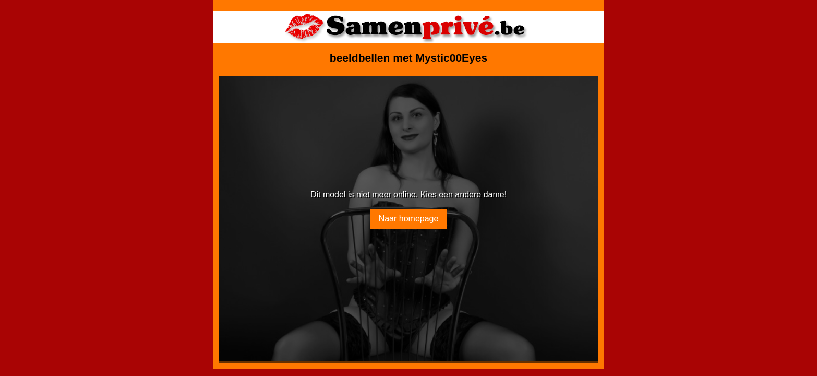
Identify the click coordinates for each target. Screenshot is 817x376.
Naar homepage (409, 218)
